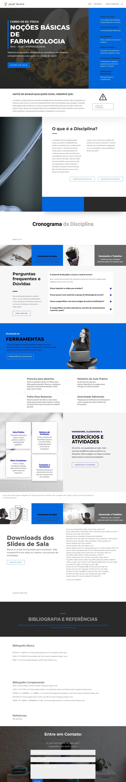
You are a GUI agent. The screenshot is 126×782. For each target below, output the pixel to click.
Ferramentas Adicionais (31, 356)
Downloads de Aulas (55, 256)
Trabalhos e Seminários (39, 466)
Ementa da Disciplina (110, 27)
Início (89, 4)
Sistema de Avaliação (39, 433)
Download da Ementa (110, 179)
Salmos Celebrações (112, 4)
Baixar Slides (16, 562)
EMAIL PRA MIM (21, 313)
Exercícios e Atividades (113, 58)
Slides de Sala (18, 65)
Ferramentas (109, 36)
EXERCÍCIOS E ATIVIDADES (85, 465)
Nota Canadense (13, 460)
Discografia (97, 4)
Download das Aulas (82, 179)
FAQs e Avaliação (110, 47)
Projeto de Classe (109, 17)
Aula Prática (13, 432)
